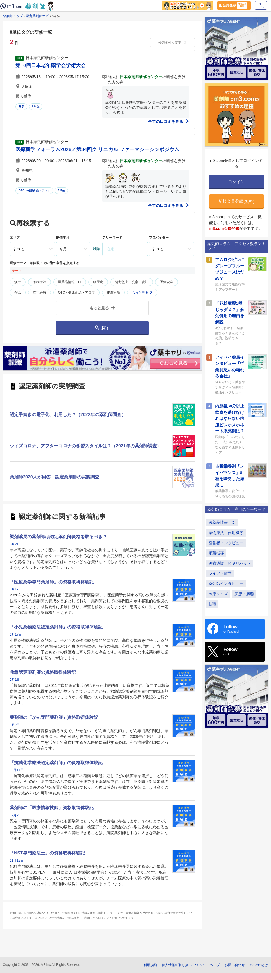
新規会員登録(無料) (236, 201)
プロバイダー (159, 237)
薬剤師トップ (13, 16)
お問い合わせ (235, 965)
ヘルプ (215, 965)
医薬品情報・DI (69, 282)
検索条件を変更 (172, 43)
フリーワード (112, 237)
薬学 (21, 106)
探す (102, 327)
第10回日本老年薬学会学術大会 (50, 65)
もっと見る (142, 292)
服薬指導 (216, 553)
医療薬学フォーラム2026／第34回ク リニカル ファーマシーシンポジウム (97, 149)
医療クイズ (218, 593)
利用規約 (150, 965)
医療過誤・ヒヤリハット (230, 563)
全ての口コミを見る (168, 121)
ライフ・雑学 (220, 573)
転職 (212, 604)
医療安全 (166, 282)
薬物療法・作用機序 (226, 532)
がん (17, 292)
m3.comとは (259, 965)
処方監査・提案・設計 (131, 282)
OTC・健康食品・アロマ (34, 190)
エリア (15, 237)
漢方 (17, 282)
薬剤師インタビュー (226, 583)
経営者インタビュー (226, 543)
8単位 (35, 106)
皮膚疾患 (113, 292)
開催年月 (62, 237)
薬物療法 (39, 282)
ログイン (260, 5)
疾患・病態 (244, 593)
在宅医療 (39, 292)
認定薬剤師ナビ (37, 16)
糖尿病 (98, 282)
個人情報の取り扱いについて (183, 965)
